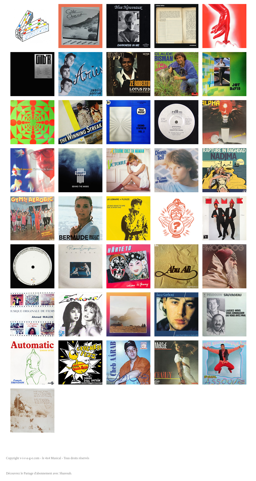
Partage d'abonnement (38, 473)
